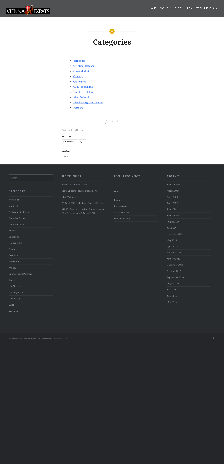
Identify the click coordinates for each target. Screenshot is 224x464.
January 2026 (173, 184)
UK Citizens (15, 286)
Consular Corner (17, 218)
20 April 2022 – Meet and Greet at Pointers (83, 203)
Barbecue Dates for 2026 (74, 184)
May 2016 (172, 302)
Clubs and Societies (19, 212)
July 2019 (171, 227)
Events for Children (84, 92)
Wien (11, 304)
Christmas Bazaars (83, 65)
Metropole (14, 261)
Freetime (13, 255)
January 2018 (173, 258)
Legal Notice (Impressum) (202, 8)
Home (153, 8)
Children (13, 205)
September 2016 (175, 277)
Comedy (78, 76)
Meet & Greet (81, 97)
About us (166, 8)
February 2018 (174, 252)
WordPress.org (122, 218)
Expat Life (14, 236)
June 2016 (172, 295)
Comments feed (122, 212)
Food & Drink (16, 243)
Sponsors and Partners (20, 273)
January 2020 (173, 215)
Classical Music (81, 71)
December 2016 (175, 264)
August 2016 (173, 283)
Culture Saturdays (83, 86)
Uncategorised (16, 292)
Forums (13, 249)
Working (13, 310)
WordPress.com (60, 338)
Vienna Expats (16, 298)
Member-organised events (88, 102)
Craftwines (79, 81)
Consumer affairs (18, 224)
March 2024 (173, 190)
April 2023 (172, 196)
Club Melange (69, 196)
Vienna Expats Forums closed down (80, 190)
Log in (117, 199)
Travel (12, 280)
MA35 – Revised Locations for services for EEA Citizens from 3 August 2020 (83, 211)
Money (12, 267)
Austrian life (15, 199)
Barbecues (79, 60)
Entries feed (120, 206)
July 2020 (171, 209)
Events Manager (77, 130)
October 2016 (174, 271)
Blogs (179, 8)
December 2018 (175, 234)
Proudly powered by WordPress (22, 338)
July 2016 (171, 289)
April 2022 (172, 203)
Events (12, 230)
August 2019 (173, 221)
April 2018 (172, 246)
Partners (78, 107)
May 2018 (172, 240)
